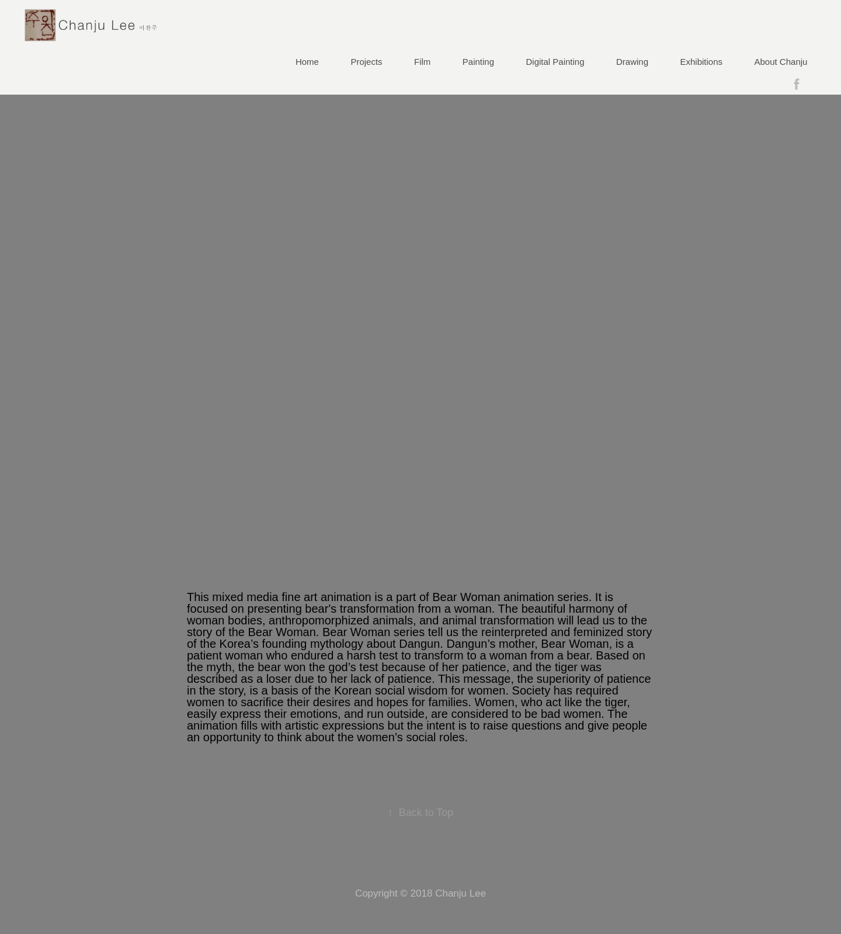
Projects (366, 62)
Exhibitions (701, 62)
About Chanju (781, 62)
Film (422, 62)
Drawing (632, 62)
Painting (478, 62)
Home (307, 62)
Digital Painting (555, 62)
